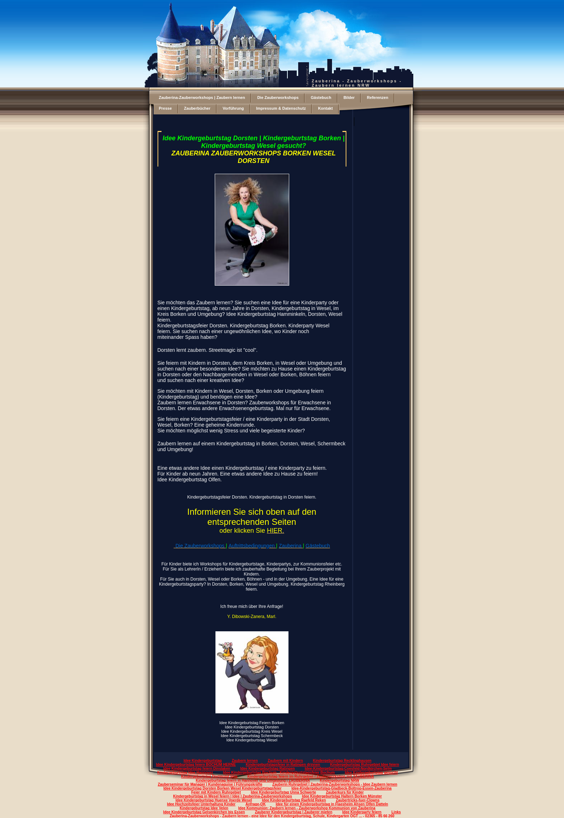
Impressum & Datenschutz (281, 108)
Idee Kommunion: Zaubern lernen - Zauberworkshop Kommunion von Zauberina (306, 808)
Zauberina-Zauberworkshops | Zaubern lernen (202, 97)
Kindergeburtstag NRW (339, 780)
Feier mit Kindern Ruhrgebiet (216, 792)
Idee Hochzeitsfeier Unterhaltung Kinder (201, 804)
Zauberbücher (197, 108)
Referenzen (377, 97)
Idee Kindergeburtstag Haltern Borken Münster (342, 796)
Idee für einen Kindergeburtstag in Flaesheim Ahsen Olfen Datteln (332, 804)
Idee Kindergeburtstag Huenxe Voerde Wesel (214, 800)
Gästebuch (321, 97)
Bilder (349, 97)
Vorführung (233, 108)
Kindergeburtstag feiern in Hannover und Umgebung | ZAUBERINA (253, 780)
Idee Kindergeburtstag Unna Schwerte (283, 792)
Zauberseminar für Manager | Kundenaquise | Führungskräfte (210, 784)
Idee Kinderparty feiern (362, 812)
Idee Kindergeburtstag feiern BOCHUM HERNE (196, 765)
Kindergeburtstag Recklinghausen (342, 761)
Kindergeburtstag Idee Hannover (185, 772)
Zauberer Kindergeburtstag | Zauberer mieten (293, 812)
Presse (165, 108)
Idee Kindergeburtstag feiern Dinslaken (196, 769)
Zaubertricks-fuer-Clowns (357, 800)
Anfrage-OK (256, 804)
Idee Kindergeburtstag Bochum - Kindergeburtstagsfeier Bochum (279, 772)
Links (396, 812)
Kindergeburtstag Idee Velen (204, 808)
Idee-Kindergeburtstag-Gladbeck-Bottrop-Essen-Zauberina (341, 788)
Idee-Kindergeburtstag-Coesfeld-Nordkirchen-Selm (348, 769)
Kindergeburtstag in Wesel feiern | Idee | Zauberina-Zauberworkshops (232, 796)
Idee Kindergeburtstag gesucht (371, 772)
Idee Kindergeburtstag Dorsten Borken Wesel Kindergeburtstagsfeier (222, 788)
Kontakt (325, 108)
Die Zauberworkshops (278, 97)
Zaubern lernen (245, 761)
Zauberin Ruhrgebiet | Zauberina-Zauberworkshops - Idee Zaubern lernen (334, 784)
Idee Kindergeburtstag (202, 761)
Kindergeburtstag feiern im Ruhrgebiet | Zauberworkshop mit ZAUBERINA (310, 776)
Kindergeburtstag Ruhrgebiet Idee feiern (364, 765)
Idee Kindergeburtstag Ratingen (267, 769)
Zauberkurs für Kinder (345, 792)
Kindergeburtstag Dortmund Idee (209, 776)
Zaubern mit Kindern (285, 761)
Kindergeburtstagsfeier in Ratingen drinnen (283, 765)
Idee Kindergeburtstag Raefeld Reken (294, 800)
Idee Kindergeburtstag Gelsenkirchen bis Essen (204, 812)
